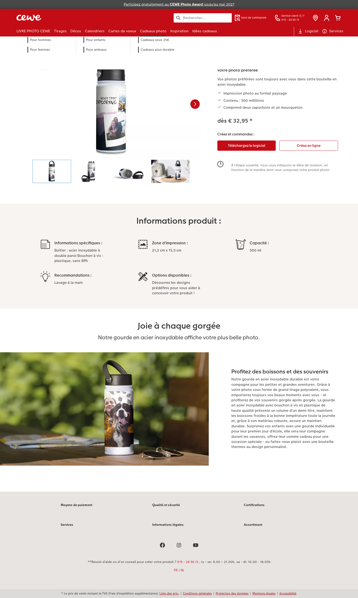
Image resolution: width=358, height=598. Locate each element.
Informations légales (168, 524)
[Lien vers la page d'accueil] (62, 18)
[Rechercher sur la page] (202, 17)
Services (67, 524)
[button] (326, 18)
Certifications (254, 505)
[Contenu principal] (179, 270)
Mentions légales (263, 593)
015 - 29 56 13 (187, 561)
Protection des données (232, 593)
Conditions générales (197, 593)
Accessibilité (287, 593)
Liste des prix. (169, 593)
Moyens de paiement (76, 505)
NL (182, 570)
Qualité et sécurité (166, 505)
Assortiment (253, 524)
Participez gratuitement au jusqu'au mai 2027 (179, 4)
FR (176, 570)
